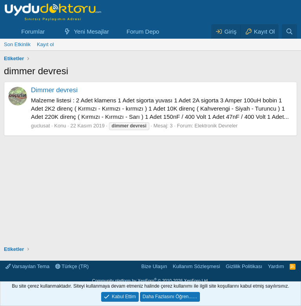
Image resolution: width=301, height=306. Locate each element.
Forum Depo (143, 31)
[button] (50, 31)
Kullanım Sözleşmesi (196, 266)
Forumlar (33, 31)
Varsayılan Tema (27, 266)
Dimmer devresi (54, 90)
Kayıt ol (45, 44)
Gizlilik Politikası (244, 266)
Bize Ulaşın (154, 266)
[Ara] (289, 31)
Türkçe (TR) (72, 266)
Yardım (276, 266)
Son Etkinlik (17, 44)
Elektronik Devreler (216, 126)
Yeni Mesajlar (91, 31)
